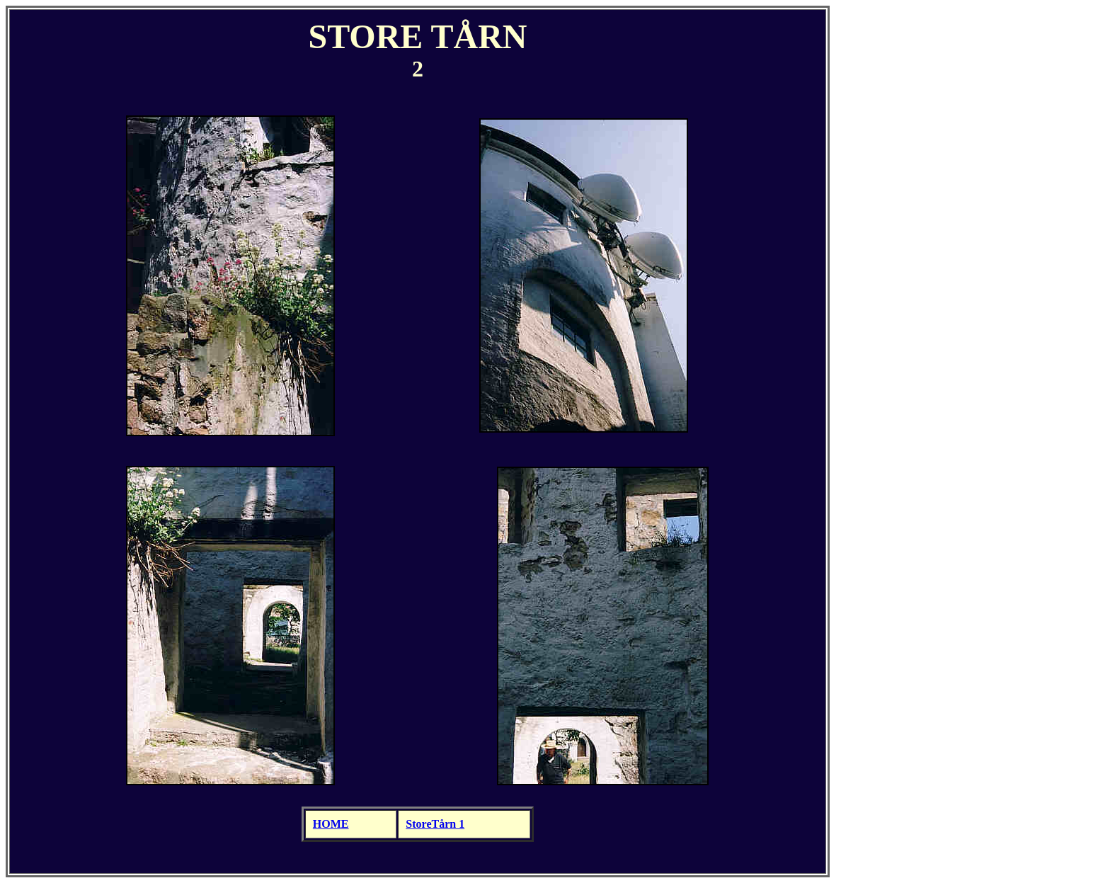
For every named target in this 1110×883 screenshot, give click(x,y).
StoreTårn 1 (435, 824)
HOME (331, 824)
